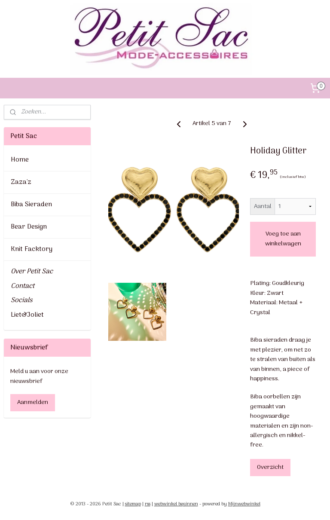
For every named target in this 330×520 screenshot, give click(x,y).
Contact (22, 286)
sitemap (133, 504)
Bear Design (29, 226)
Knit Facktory (31, 249)
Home (20, 159)
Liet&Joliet (27, 315)
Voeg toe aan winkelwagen (283, 239)
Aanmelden (32, 402)
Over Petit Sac (32, 271)
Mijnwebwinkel (244, 504)
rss (147, 504)
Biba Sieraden (31, 204)
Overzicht (270, 467)
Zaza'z (21, 182)
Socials (21, 300)
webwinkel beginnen (176, 504)
